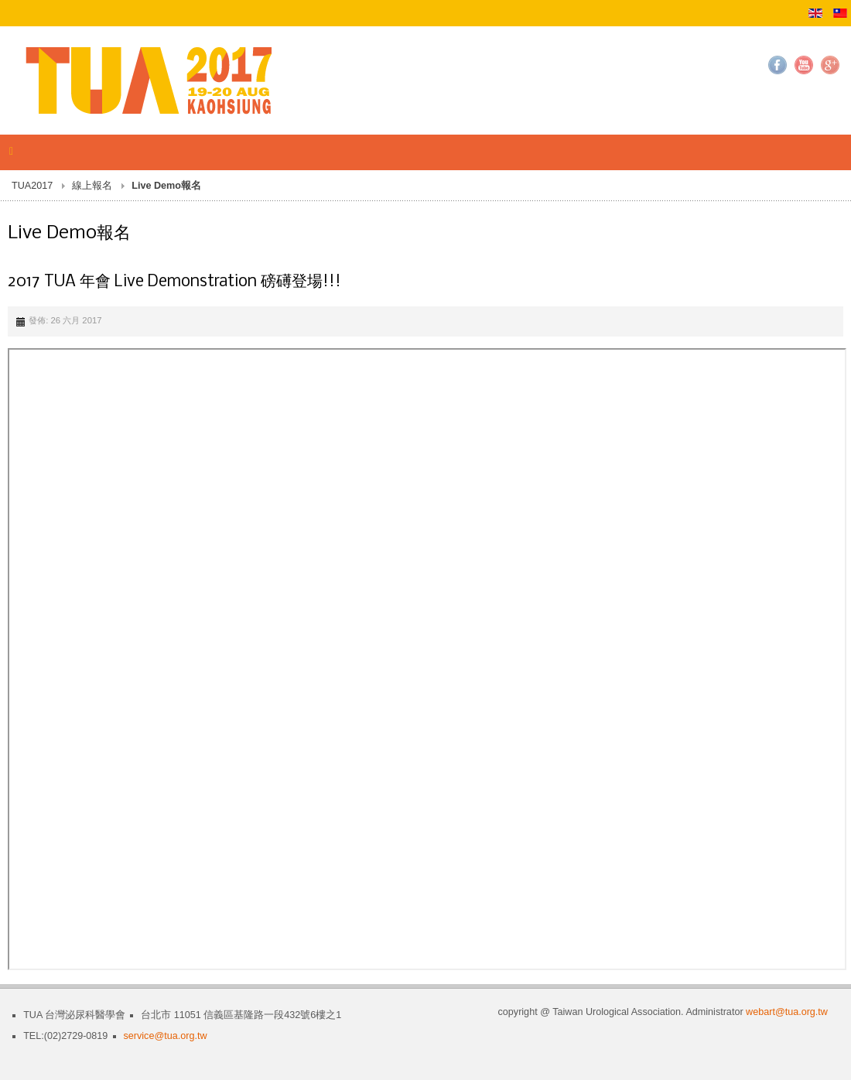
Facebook (777, 65)
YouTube (804, 65)
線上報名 (92, 185)
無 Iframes (427, 659)
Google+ (830, 65)
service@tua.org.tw (165, 1035)
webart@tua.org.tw (787, 1012)
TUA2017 (32, 185)
